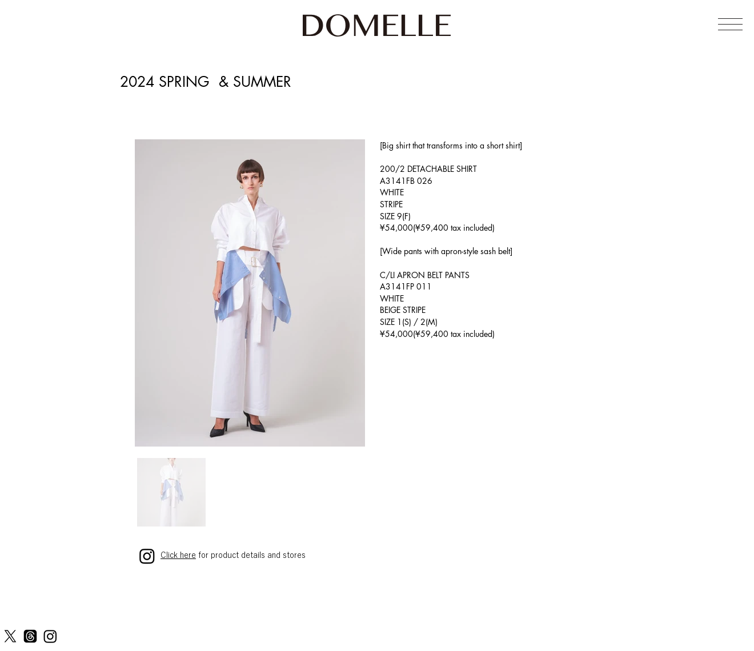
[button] (730, 24)
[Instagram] (50, 636)
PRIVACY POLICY (169, 640)
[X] (10, 636)
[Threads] (30, 636)
